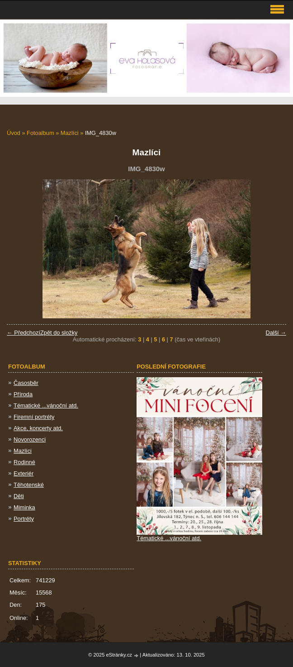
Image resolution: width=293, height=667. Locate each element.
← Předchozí (23, 332)
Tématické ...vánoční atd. (46, 405)
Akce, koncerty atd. (38, 428)
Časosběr (26, 382)
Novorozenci (30, 439)
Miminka (24, 507)
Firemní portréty (34, 416)
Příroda (23, 394)
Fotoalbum (40, 133)
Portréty (24, 518)
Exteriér (23, 473)
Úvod (13, 133)
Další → (275, 332)
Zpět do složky (59, 332)
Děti (19, 496)
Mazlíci (70, 133)
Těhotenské (29, 484)
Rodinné (24, 462)
